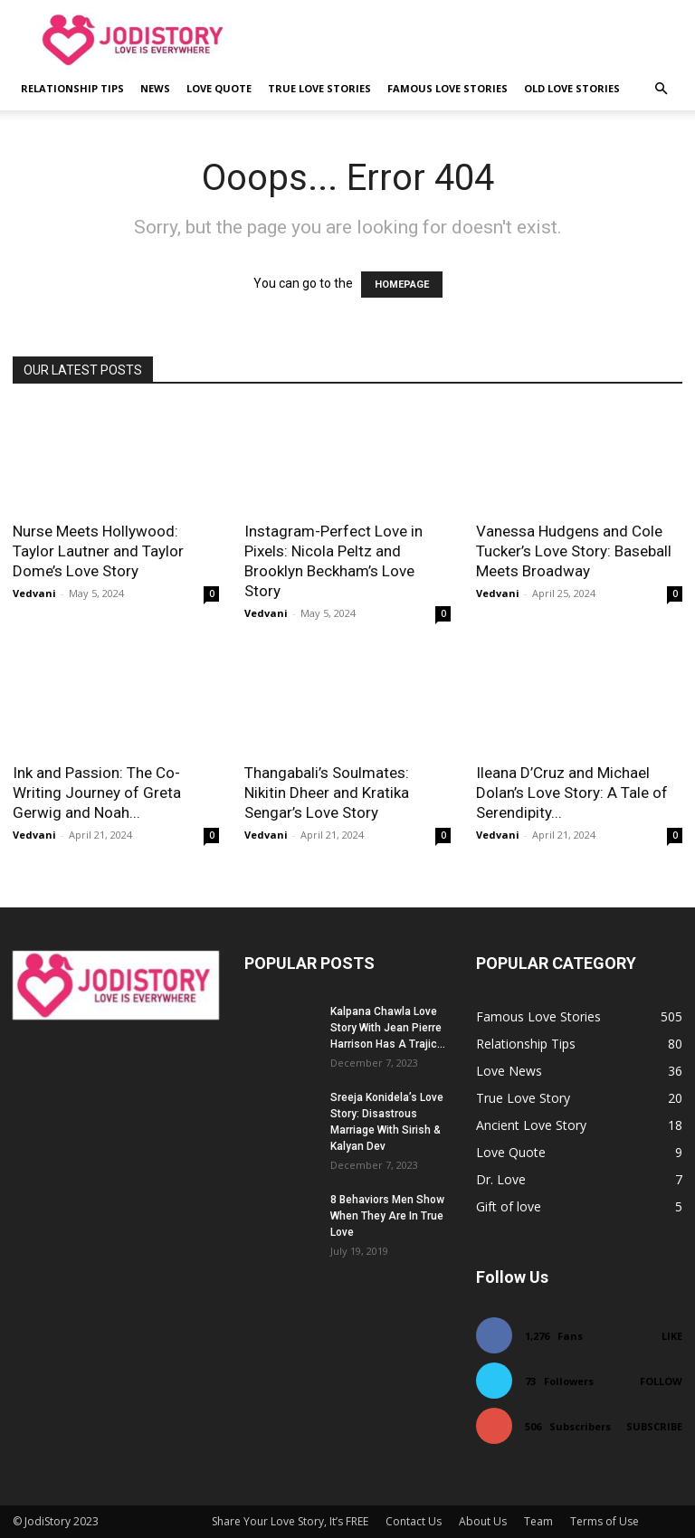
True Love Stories (319, 88)
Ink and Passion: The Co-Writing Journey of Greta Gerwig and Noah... (97, 792)
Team (538, 1521)
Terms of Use (604, 1521)
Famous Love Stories (447, 88)
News (155, 88)
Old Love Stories (572, 88)
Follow (661, 1381)
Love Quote (219, 88)
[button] (660, 89)
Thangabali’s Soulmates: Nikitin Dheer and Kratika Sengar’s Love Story (326, 792)
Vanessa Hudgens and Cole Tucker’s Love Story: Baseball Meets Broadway (573, 551)
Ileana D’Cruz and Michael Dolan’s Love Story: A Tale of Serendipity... (572, 792)
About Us (483, 1521)
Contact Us (414, 1521)
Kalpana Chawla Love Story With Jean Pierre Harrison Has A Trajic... (387, 1027)
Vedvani (34, 593)
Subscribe (654, 1426)
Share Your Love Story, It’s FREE (290, 1521)
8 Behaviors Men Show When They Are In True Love (387, 1216)
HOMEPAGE (402, 284)
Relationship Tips (72, 88)
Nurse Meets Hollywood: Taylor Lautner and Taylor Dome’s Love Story (98, 551)
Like (672, 1336)
